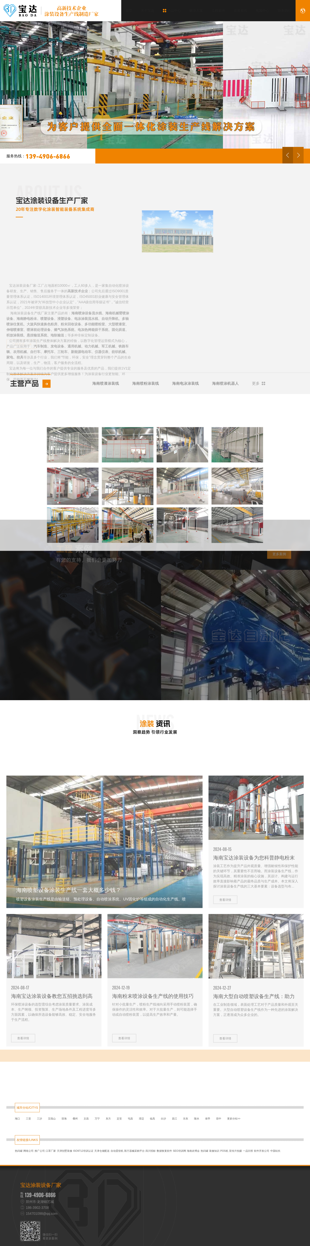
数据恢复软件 (164, 1150)
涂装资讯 (237, 10)
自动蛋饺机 (117, 1150)
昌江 (174, 1118)
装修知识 (214, 1150)
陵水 (196, 1118)
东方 (108, 1118)
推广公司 (40, 1150)
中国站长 (275, 1150)
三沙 (39, 1118)
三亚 (28, 1118)
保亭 (207, 1118)
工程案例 (215, 10)
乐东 (185, 1118)
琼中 (218, 1118)
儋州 (75, 1118)
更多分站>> (233, 1118)
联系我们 (281, 10)
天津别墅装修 (64, 1150)
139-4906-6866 (38, 156)
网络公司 (28, 1150)
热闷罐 (19, 1150)
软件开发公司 (261, 1150)
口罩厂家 (51, 1150)
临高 (152, 1118)
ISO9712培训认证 (83, 1150)
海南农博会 (193, 1150)
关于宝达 (144, 10)
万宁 (97, 1118)
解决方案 (193, 10)
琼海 (64, 1118)
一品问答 (248, 1150)
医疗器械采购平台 (134, 1150)
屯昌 (130, 1118)
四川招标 (150, 1150)
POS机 (224, 1150)
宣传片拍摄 (235, 1150)
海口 (17, 1118)
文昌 (86, 1118)
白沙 (163, 1118)
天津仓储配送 (102, 1150)
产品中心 (169, 10)
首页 (125, 10)
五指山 (52, 1118)
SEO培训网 (179, 1150)
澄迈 (141, 1118)
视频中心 (259, 10)
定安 (119, 1118)
